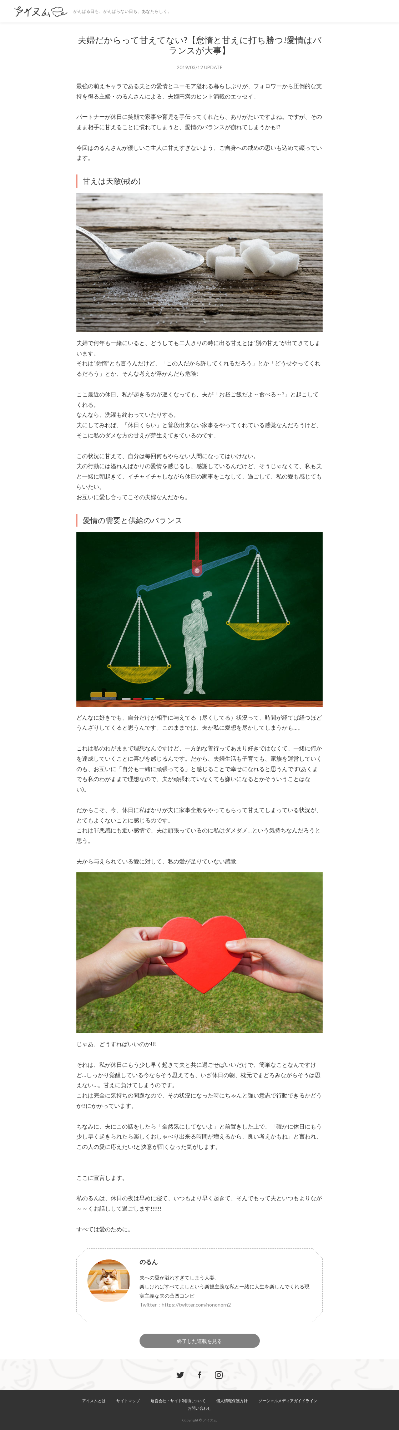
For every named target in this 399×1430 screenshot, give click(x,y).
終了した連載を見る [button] (199, 1341)
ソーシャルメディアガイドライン (287, 1400)
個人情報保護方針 (232, 1400)
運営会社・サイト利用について (178, 1400)
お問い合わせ (199, 1408)
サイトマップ (128, 1400)
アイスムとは (94, 1400)
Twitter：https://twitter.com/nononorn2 (185, 1305)
